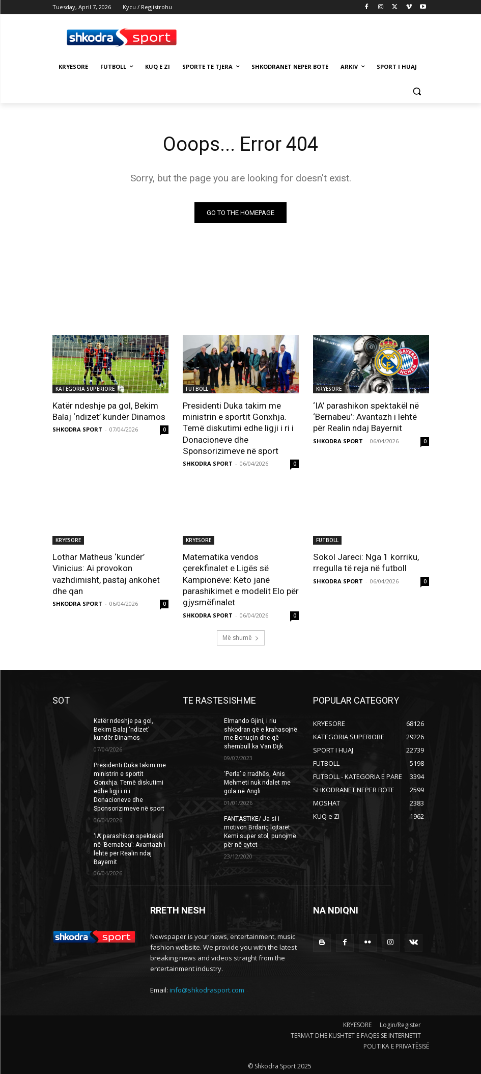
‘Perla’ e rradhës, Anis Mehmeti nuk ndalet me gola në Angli (257, 781)
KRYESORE (329, 388)
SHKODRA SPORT (77, 429)
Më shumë (240, 636)
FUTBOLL (197, 388)
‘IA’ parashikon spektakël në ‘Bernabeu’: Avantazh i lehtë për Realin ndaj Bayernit (365, 416)
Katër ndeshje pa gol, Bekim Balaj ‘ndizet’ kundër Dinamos (108, 411)
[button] (417, 91)
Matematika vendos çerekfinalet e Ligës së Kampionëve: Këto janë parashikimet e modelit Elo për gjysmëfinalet (240, 578)
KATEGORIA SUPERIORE (85, 388)
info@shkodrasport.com (206, 987)
